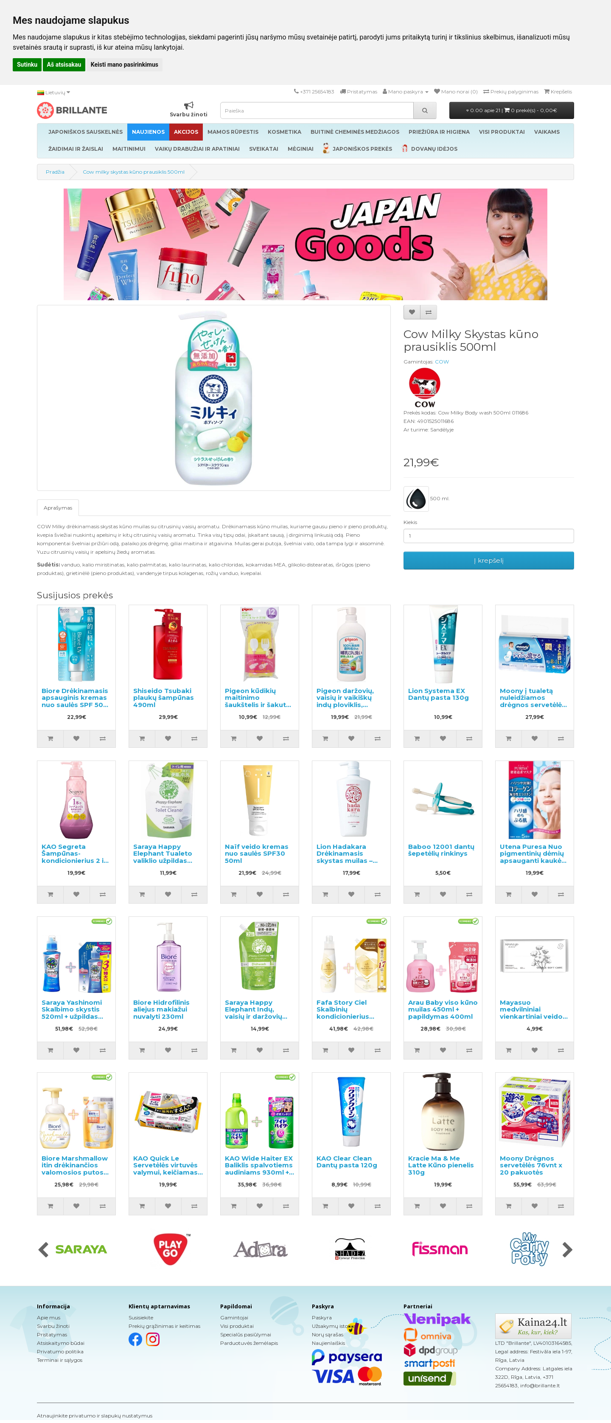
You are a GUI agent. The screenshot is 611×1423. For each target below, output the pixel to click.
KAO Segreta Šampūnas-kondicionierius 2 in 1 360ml (75, 857)
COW (442, 361)
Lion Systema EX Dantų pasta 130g (438, 694)
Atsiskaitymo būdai (60, 1343)
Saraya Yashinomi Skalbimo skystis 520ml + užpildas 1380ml (72, 1013)
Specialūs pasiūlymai (245, 1334)
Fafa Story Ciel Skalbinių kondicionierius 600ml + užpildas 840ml (345, 1016)
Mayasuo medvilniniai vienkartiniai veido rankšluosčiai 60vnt (533, 1013)
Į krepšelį (489, 560)
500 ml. (427, 499)
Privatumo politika (60, 1351)
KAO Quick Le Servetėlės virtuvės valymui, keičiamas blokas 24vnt (165, 1168)
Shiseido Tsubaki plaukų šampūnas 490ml (163, 698)
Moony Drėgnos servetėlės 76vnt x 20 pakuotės (531, 1165)
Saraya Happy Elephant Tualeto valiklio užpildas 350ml (162, 857)
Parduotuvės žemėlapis (249, 1343)
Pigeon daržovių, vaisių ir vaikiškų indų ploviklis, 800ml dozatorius (347, 701)
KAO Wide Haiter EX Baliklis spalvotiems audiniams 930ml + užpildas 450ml (259, 1168)
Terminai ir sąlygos (59, 1360)
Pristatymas (52, 1334)
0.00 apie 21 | (511, 110)
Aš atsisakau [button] (64, 64)
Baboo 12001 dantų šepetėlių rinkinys (441, 850)
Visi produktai (237, 1326)
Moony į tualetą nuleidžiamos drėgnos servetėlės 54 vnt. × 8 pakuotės (534, 701)
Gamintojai (234, 1317)
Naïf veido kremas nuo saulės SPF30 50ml (257, 854)
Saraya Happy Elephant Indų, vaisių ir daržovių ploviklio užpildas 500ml (254, 1016)
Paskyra (322, 1317)
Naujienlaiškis (328, 1343)
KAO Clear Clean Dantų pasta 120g (347, 1161)
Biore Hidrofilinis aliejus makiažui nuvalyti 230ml (161, 1009)
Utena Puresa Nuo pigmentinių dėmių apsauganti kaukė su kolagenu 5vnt (532, 857)
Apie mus (48, 1317)
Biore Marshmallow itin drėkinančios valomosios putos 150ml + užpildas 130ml (75, 1172)
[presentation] (43, 1250)
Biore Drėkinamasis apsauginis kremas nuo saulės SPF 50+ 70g (75, 701)
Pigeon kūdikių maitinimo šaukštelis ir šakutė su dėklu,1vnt (257, 701)
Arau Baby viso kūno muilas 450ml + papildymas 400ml (443, 1009)
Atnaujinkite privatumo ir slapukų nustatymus (94, 1415)
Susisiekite (141, 1317)
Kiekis (410, 522)
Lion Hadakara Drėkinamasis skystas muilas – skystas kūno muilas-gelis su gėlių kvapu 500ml (351, 864)
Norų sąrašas (327, 1334)
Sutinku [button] (27, 64)
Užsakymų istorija (334, 1326)
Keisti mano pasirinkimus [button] (124, 64)
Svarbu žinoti (53, 1326)
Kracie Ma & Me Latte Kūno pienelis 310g (441, 1165)
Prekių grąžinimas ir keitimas (164, 1326)
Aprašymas (58, 507)
